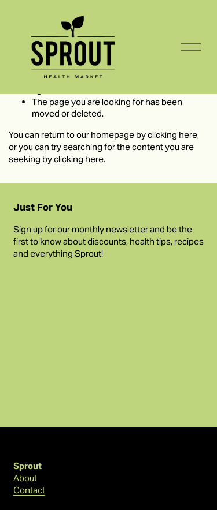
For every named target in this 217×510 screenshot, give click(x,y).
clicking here (172, 134)
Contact (29, 490)
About (25, 477)
